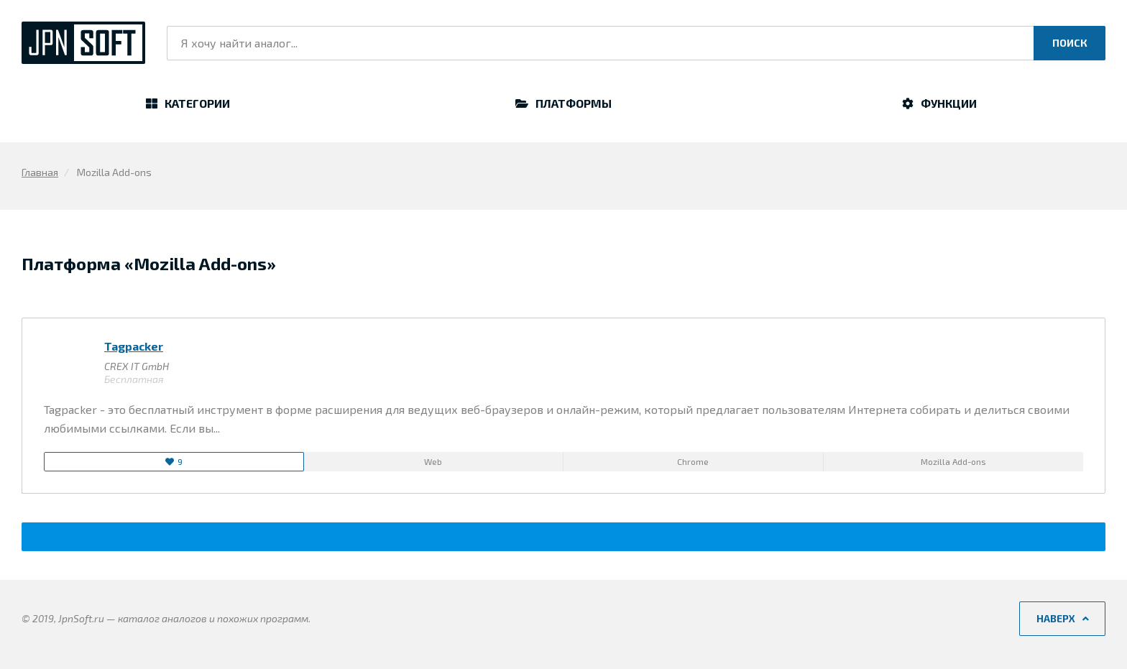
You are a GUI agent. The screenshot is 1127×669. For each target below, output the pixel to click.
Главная (40, 172)
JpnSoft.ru (83, 43)
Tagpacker (133, 346)
